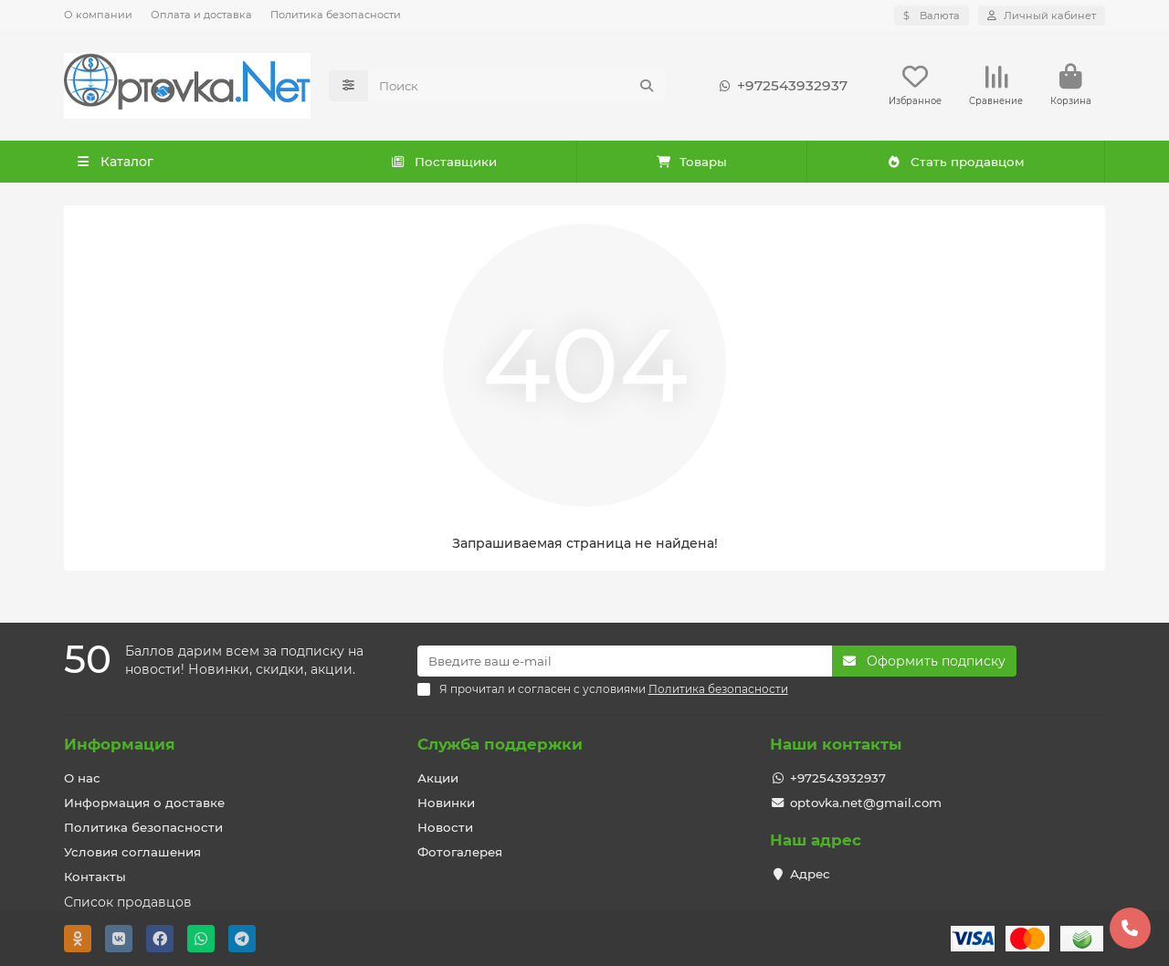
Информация (119, 744)
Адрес (810, 873)
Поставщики (443, 163)
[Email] (625, 661)
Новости (445, 827)
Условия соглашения (132, 852)
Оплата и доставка (201, 14)
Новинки (446, 802)
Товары (692, 163)
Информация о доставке (144, 802)
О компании (98, 14)
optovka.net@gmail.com (866, 802)
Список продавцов (128, 902)
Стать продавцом (955, 163)
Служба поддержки (500, 744)
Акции (437, 778)
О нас (82, 778)
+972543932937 (779, 87)
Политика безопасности (335, 14)
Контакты (95, 876)
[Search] (517, 86)
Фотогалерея (459, 852)
